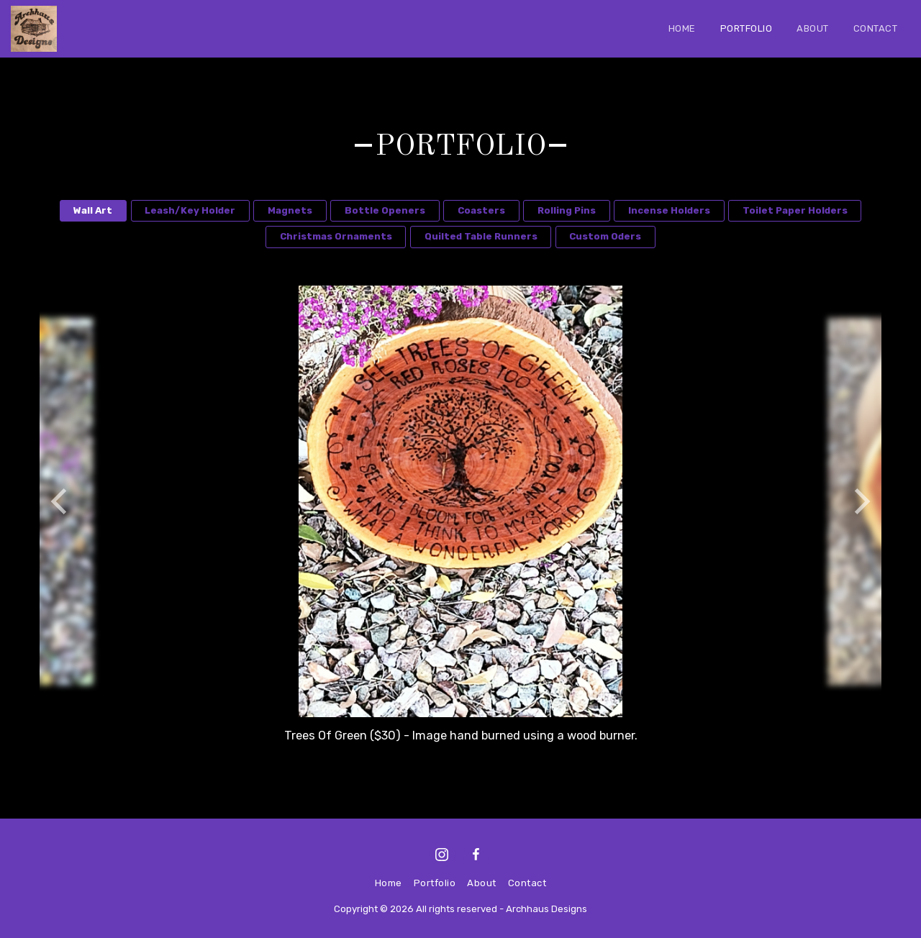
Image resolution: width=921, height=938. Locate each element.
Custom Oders (605, 236)
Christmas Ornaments (336, 236)
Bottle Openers (385, 210)
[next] (859, 501)
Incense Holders (669, 210)
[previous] (61, 501)
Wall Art (92, 210)
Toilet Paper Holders (795, 210)
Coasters (481, 210)
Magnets (290, 210)
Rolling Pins (566, 210)
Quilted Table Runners (481, 236)
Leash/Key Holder (190, 210)
